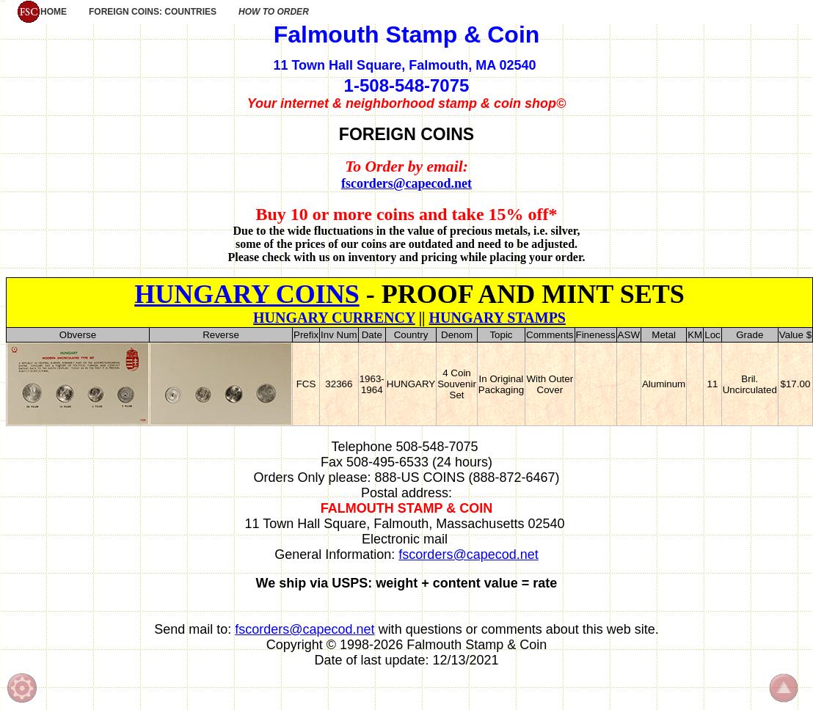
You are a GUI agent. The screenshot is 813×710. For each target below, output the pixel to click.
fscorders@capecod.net (406, 183)
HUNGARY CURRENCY (334, 318)
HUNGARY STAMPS (497, 318)
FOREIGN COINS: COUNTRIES (152, 12)
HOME (42, 11)
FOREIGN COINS (406, 134)
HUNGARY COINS (246, 294)
